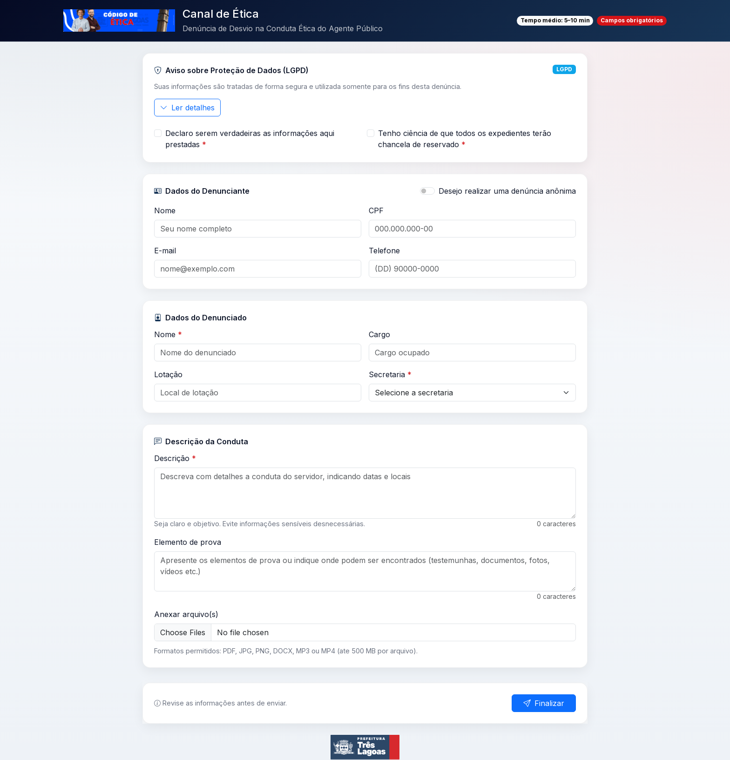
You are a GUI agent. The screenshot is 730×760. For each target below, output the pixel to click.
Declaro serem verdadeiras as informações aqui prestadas (249, 139)
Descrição (175, 458)
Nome (165, 210)
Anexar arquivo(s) (186, 614)
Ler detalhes (187, 107)
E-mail (165, 250)
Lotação (168, 374)
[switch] (427, 191)
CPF (376, 210)
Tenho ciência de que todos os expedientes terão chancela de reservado (464, 139)
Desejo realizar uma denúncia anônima (507, 191)
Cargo (379, 334)
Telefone (384, 250)
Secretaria (390, 374)
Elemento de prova (187, 542)
